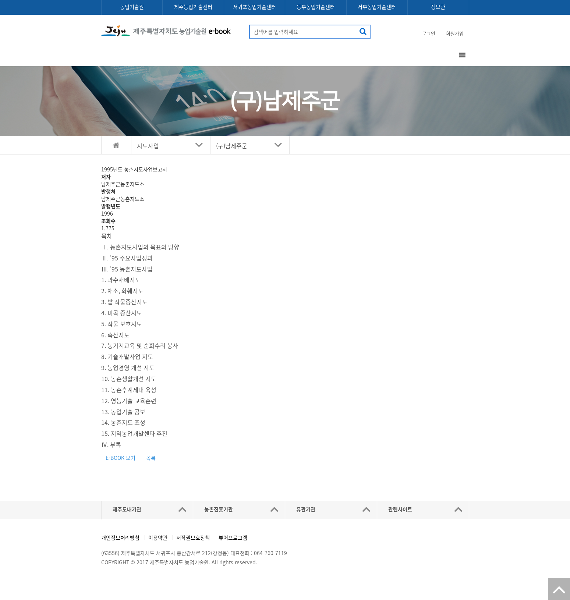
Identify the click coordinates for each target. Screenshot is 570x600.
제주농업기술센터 (193, 6)
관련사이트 (400, 509)
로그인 (428, 33)
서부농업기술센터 (377, 6)
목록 (151, 457)
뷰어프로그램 (233, 537)
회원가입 (455, 33)
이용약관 (157, 537)
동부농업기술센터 (316, 6)
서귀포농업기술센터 (254, 6)
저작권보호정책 (193, 537)
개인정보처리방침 (120, 537)
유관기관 (305, 509)
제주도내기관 (127, 509)
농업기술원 (132, 6)
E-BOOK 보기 (120, 457)
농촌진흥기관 (218, 509)
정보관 (438, 6)
